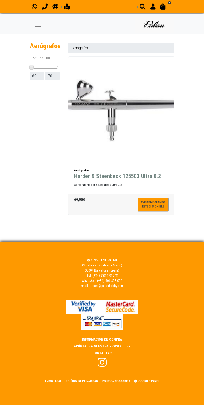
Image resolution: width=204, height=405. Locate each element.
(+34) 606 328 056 (109, 281)
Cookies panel (146, 381)
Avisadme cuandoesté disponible (153, 205)
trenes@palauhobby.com (107, 286)
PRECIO (41, 58)
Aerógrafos (80, 48)
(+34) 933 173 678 (105, 276)
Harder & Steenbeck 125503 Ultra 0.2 (117, 176)
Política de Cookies (116, 381)
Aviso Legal (53, 381)
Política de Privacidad (82, 381)
